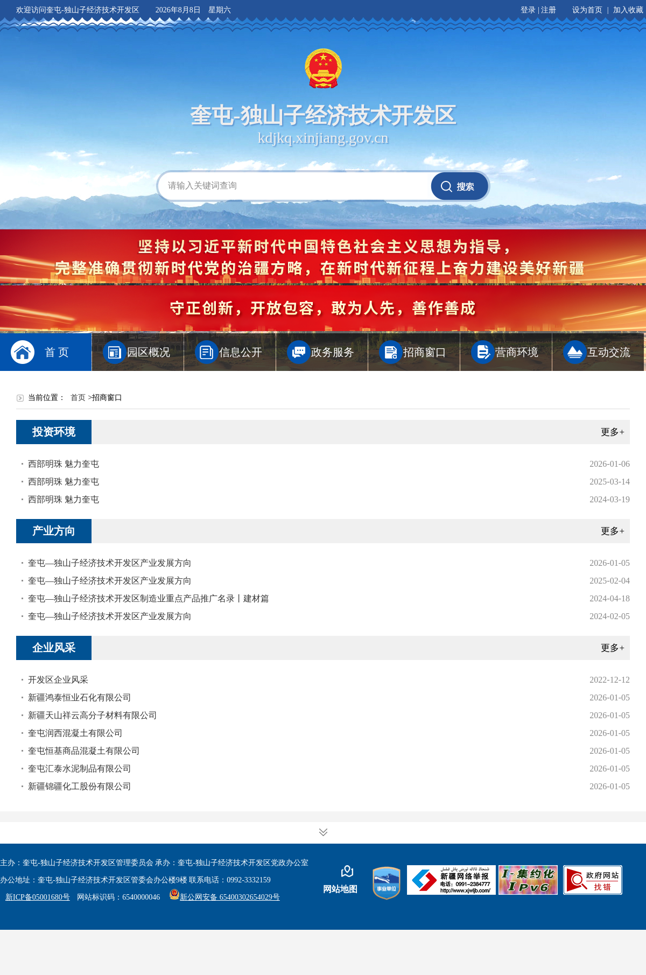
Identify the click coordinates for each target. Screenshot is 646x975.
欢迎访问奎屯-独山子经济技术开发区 (77, 10)
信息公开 (240, 352)
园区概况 (148, 352)
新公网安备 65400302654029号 (224, 897)
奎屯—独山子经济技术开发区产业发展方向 (110, 562)
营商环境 (516, 352)
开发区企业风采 (58, 679)
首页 (78, 398)
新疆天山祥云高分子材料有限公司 (92, 715)
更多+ (612, 432)
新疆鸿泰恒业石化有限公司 (79, 697)
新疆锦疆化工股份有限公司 (79, 786)
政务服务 (332, 352)
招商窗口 (424, 352)
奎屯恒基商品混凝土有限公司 (84, 750)
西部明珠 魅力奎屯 (63, 463)
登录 (528, 10)
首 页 (57, 352)
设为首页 (587, 10)
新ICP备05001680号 (37, 897)
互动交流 (608, 352)
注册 (548, 10)
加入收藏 (628, 10)
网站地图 (340, 889)
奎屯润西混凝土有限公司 (75, 733)
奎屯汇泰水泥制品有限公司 (79, 768)
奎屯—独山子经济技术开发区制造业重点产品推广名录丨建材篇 (148, 598)
